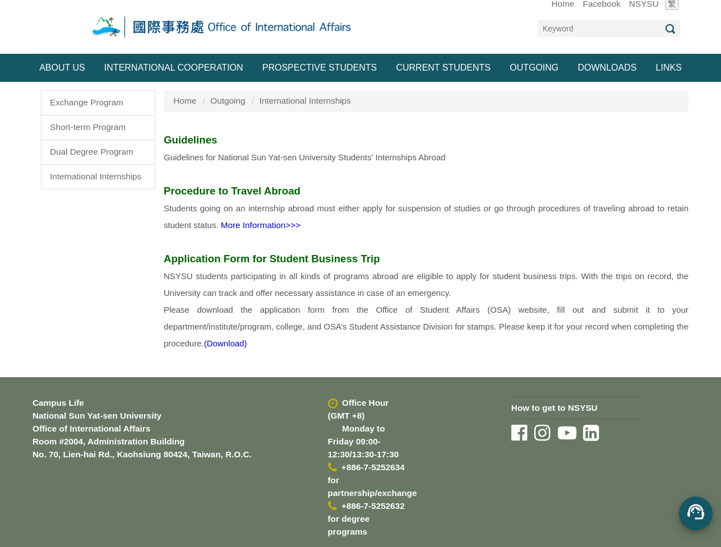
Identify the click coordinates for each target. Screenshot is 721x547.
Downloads (606, 67)
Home (185, 100)
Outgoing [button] (534, 67)
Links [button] (669, 67)
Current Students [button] (443, 67)
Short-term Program (88, 127)
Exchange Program (86, 102)
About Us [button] (62, 67)
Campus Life (58, 402)
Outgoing (227, 100)
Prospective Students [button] (319, 67)
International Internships (95, 176)
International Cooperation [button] (173, 67)
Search (670, 29)
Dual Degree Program (91, 151)
